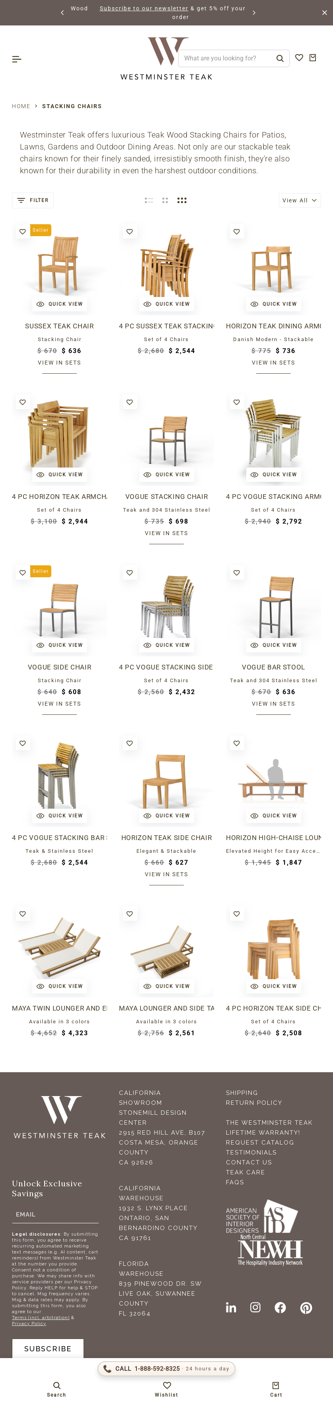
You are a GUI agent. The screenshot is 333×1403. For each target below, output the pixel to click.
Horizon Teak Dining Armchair (273, 326)
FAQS (235, 1182)
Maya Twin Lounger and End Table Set (59, 1008)
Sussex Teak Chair (59, 326)
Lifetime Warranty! (263, 1132)
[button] (63, 13)
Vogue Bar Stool (273, 667)
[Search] (280, 58)
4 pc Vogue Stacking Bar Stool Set (59, 838)
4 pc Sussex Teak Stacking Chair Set (166, 326)
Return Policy (254, 1102)
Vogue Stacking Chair (166, 497)
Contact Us (249, 1162)
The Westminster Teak (269, 1122)
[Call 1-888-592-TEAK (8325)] (166, 1368)
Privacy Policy (29, 1323)
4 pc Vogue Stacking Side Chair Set (166, 667)
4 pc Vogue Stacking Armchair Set (273, 497)
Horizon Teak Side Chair (166, 838)
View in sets (59, 362)
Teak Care (245, 1172)
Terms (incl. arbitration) (41, 1317)
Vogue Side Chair (60, 667)
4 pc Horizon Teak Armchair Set (59, 497)
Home (21, 106)
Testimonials (251, 1152)
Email (26, 1214)
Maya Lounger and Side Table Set (166, 1008)
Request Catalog (260, 1142)
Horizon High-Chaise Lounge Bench (273, 838)
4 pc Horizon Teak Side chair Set (273, 1008)
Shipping (242, 1092)
